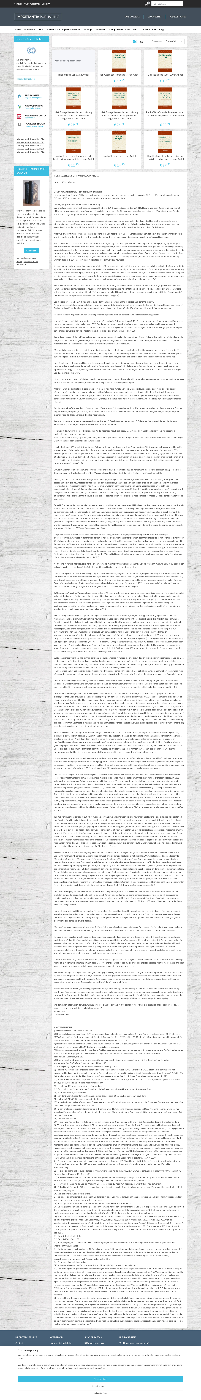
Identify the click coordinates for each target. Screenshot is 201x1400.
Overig (111, 29)
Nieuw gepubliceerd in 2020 (30, 152)
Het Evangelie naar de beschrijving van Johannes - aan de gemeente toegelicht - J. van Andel (119, 115)
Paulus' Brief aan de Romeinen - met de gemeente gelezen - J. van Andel (165, 114)
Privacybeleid (21, 1362)
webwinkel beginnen (109, 1394)
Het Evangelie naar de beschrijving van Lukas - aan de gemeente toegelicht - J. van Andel (73, 115)
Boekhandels (21, 1346)
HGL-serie (145, 29)
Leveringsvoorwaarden (25, 1356)
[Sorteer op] (173, 41)
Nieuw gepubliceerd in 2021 (30, 149)
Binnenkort (55, 1375)
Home (18, 29)
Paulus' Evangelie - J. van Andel (119, 155)
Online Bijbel (55, 1372)
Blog (161, 29)
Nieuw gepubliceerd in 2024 (30, 139)
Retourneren (21, 1359)
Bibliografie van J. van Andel (73, 74)
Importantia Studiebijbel (61, 1343)
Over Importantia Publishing (37, 4)
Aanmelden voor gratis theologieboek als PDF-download (27, 261)
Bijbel (40, 29)
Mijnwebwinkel (135, 1394)
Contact (18, 4)
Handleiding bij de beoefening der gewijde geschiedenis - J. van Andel (165, 157)
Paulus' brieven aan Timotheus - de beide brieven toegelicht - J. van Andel (73, 157)
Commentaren (53, 29)
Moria (120, 29)
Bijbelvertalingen (57, 1346)
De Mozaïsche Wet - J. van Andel (165, 74)
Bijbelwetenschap (71, 29)
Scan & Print (131, 29)
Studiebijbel (29, 29)
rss (98, 1394)
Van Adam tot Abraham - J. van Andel (119, 74)
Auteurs (19, 1349)
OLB (154, 29)
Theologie (87, 29)
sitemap (93, 1394)
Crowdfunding (56, 1379)
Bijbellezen (100, 29)
